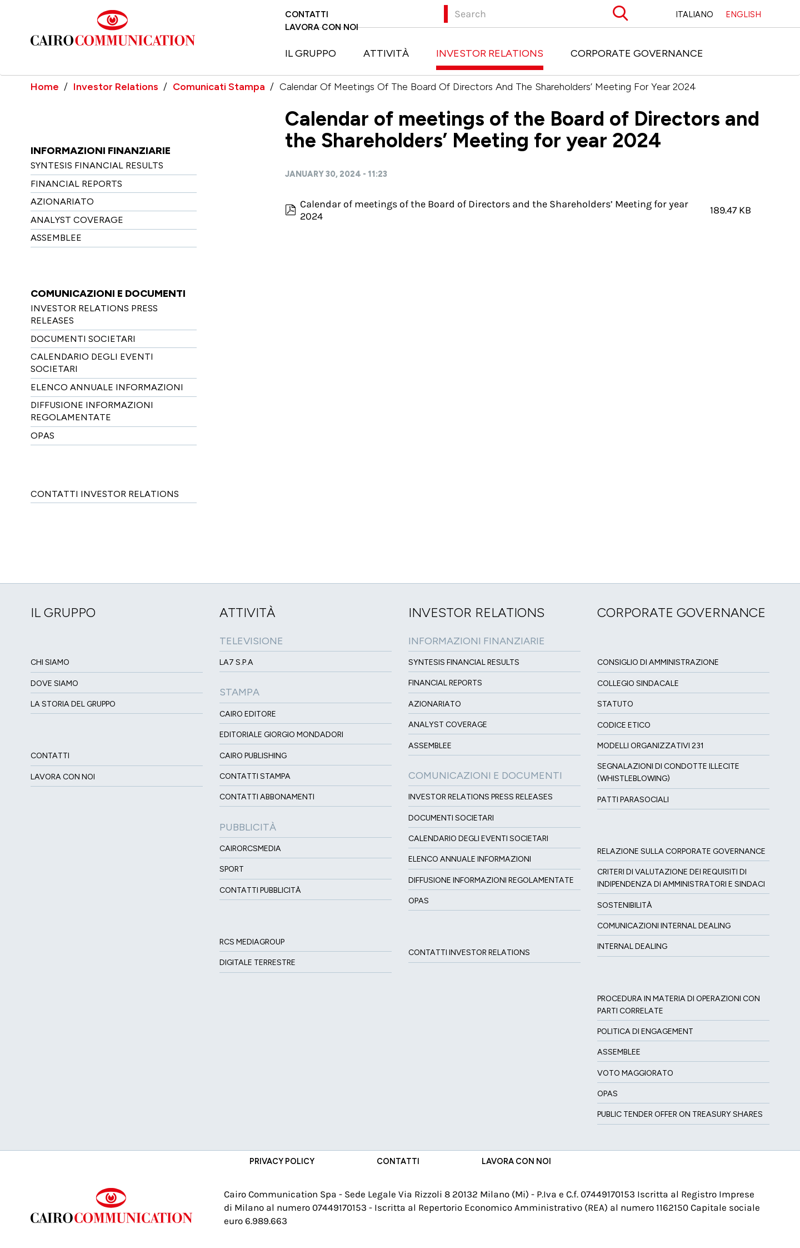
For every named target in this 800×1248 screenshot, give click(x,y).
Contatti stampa (255, 776)
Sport (231, 869)
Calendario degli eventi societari (92, 362)
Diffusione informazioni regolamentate (92, 411)
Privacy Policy (281, 1161)
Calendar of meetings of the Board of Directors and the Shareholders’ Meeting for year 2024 (494, 210)
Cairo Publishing (253, 755)
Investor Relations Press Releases (94, 314)
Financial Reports (76, 183)
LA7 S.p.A (236, 662)
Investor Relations (489, 53)
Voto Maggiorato (635, 1073)
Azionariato (62, 201)
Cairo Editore (247, 714)
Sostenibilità (624, 905)
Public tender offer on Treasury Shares (680, 1114)
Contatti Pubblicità (260, 890)
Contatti (306, 14)
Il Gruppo (310, 53)
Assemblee (56, 237)
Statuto (615, 704)
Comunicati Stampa (219, 87)
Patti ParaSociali (633, 799)
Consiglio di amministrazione (658, 662)
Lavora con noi (321, 27)
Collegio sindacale (638, 683)
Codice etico (624, 725)
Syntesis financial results (97, 165)
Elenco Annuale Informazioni (107, 387)
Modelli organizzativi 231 (650, 745)
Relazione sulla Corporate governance (681, 851)
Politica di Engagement (645, 1031)
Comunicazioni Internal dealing (664, 926)
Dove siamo (54, 683)
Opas (607, 1093)
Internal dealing (632, 946)
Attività (386, 53)
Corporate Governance (637, 53)
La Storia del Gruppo (73, 704)
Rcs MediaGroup (251, 942)
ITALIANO (694, 14)
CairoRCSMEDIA (250, 848)
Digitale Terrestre (257, 962)
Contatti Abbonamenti (266, 797)
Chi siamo (50, 662)
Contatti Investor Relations (105, 494)
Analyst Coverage (77, 220)
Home (45, 87)
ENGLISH (743, 14)
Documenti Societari (83, 339)
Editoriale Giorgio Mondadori (281, 734)
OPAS (42, 435)
